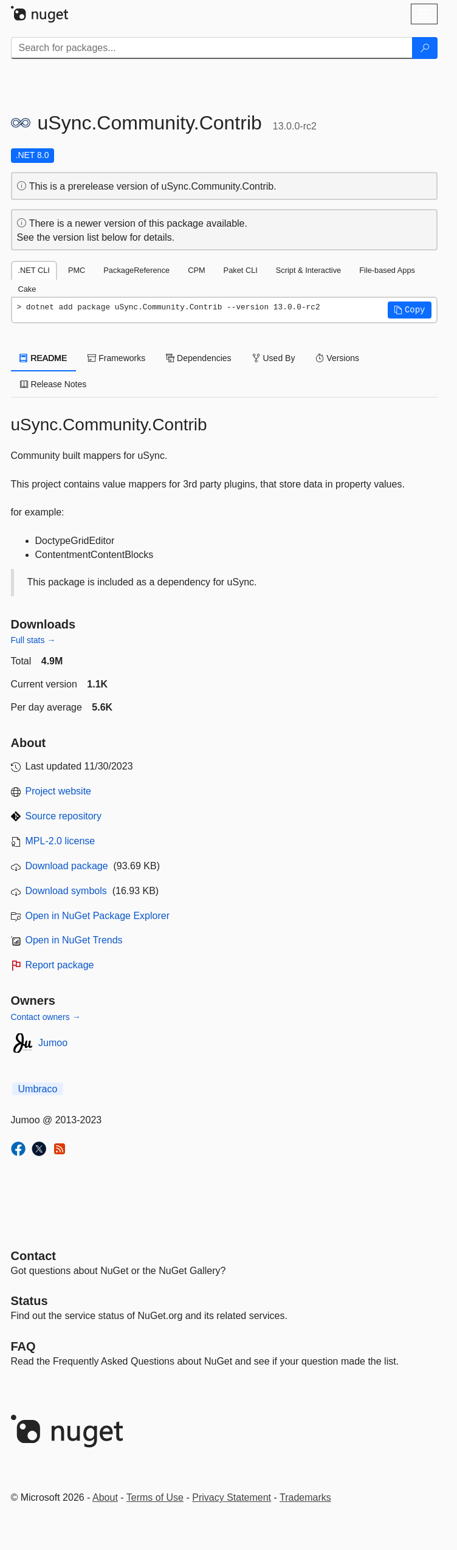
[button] (409, 310)
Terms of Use (155, 1497)
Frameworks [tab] (116, 358)
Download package (67, 866)
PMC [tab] (76, 270)
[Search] (425, 48)
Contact (33, 1255)
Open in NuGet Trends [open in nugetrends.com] (74, 940)
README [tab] (43, 358)
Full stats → (33, 640)
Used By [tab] (273, 358)
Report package (60, 965)
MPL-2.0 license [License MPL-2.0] (60, 841)
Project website (59, 791)
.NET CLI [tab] (34, 270)
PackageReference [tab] (136, 270)
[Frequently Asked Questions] (23, 1346)
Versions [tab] (337, 358)
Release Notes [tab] (53, 384)
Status (29, 1300)
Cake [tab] (27, 289)
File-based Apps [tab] (387, 270)
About (105, 1497)
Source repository (63, 816)
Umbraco (38, 1089)
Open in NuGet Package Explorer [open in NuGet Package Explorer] (98, 916)
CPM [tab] (196, 270)
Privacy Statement (231, 1497)
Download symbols (66, 891)
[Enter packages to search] (212, 48)
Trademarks (305, 1497)
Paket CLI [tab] (241, 270)
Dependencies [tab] (198, 358)
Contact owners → (46, 1017)
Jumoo (52, 1043)
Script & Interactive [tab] (308, 270)
